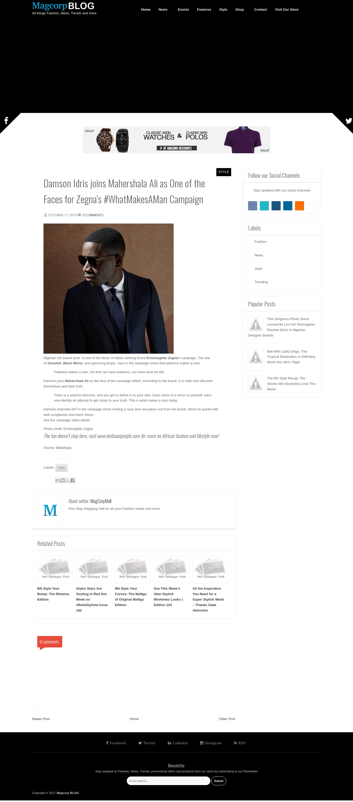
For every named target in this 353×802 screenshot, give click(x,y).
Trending (261, 282)
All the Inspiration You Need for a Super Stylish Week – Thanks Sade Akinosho (208, 601)
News (163, 10)
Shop (240, 10)
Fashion (261, 242)
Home (134, 720)
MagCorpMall (100, 502)
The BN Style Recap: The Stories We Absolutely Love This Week (291, 383)
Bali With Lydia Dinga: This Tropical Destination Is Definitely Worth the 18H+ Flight (291, 356)
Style (223, 172)
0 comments (94, 215)
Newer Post (40, 720)
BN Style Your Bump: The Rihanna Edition (53, 595)
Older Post (227, 720)
